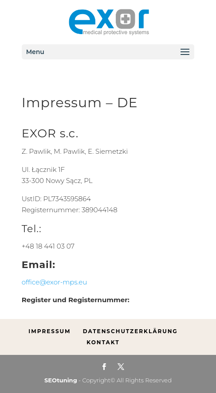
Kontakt (102, 342)
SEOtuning (60, 380)
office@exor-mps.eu (54, 282)
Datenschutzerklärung (130, 331)
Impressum (49, 331)
